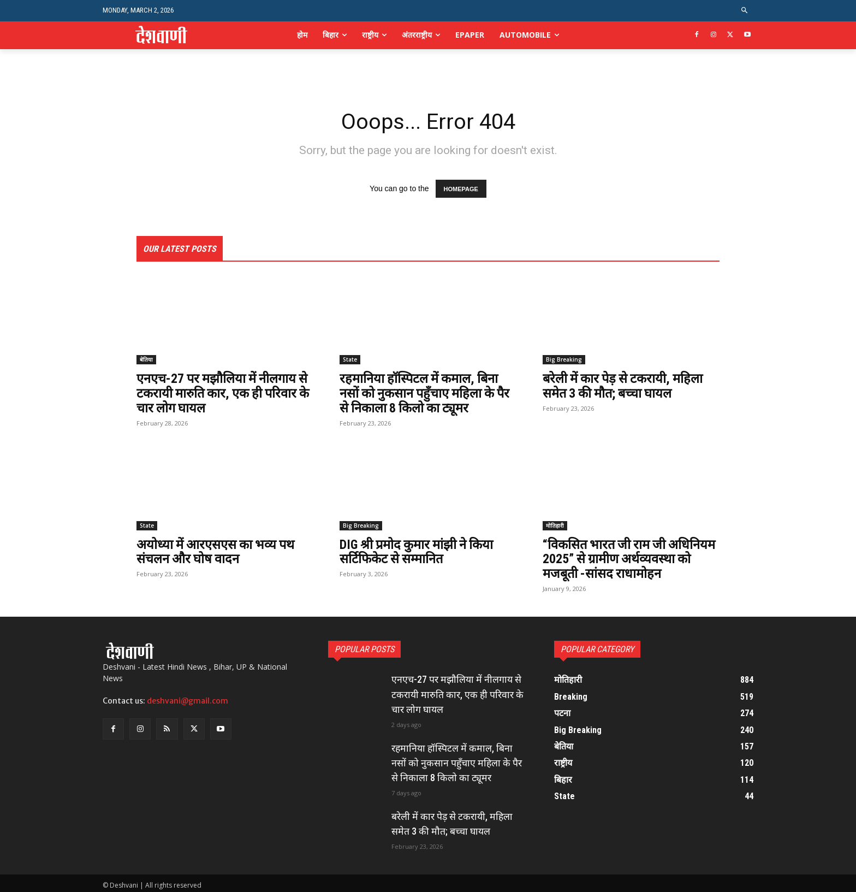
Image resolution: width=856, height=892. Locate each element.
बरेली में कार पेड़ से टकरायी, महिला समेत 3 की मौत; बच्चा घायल (625, 385)
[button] (744, 10)
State (350, 359)
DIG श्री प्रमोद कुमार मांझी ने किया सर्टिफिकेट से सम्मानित (418, 550)
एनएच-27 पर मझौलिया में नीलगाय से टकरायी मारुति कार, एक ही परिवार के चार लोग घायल (224, 393)
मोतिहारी (555, 524)
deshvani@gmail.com (187, 699)
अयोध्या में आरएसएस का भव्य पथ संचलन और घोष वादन (217, 550)
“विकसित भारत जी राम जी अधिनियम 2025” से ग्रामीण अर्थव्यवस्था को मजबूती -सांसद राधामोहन (631, 558)
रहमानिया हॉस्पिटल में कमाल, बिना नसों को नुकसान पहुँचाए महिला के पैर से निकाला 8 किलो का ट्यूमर (427, 393)
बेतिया (146, 359)
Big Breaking (564, 359)
